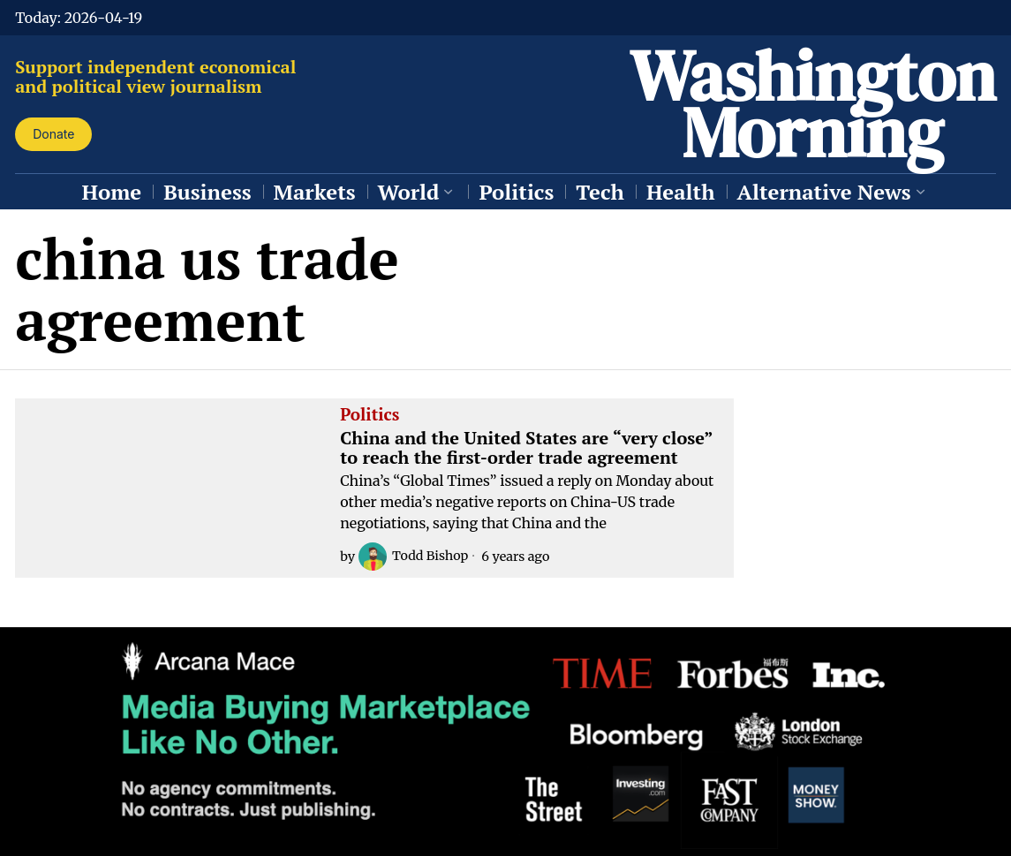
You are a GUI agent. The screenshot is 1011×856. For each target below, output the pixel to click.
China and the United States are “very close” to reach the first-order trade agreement (526, 447)
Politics (369, 415)
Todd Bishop (413, 556)
